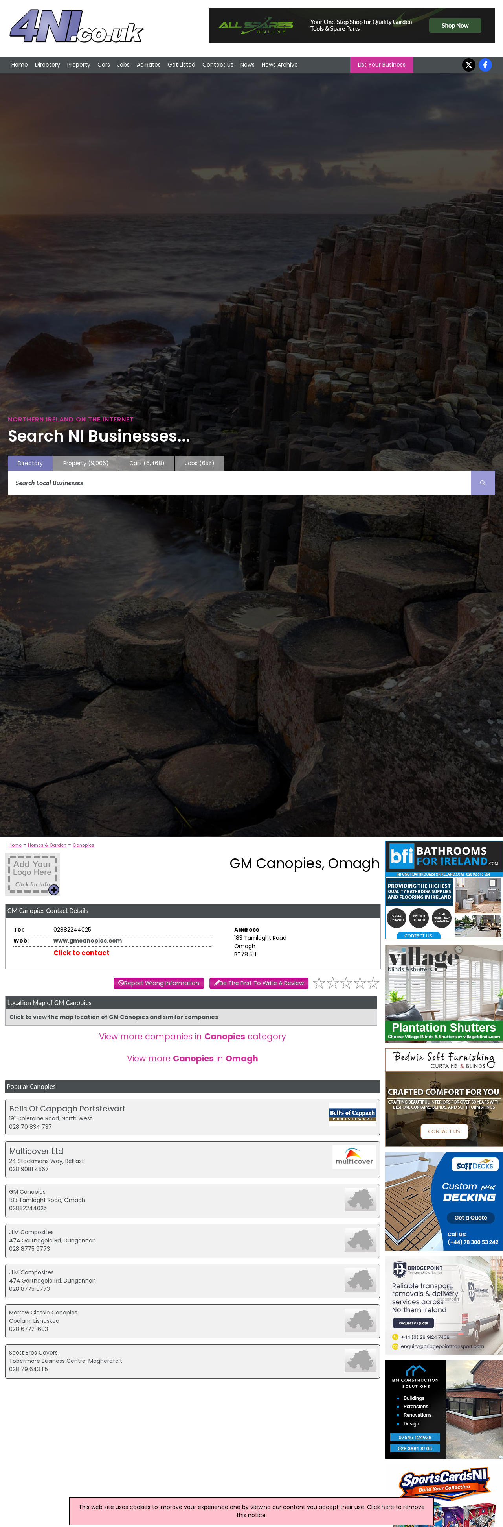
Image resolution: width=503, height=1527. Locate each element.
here (388, 1507)
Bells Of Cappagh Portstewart (67, 1108)
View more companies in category (192, 1036)
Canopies (83, 845)
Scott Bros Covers (33, 1353)
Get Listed (181, 64)
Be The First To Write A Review (262, 983)
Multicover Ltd (36, 1151)
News (247, 64)
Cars (103, 64)
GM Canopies (27, 1192)
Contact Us (217, 64)
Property (78, 64)
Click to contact (81, 953)
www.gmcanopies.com (87, 941)
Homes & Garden (47, 845)
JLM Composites (31, 1232)
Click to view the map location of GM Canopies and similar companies (113, 1017)
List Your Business (382, 64)
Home (19, 64)
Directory (47, 64)
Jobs (123, 64)
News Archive (280, 64)
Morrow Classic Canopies (43, 1312)
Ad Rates (149, 64)
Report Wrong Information (161, 983)
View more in (192, 1058)
